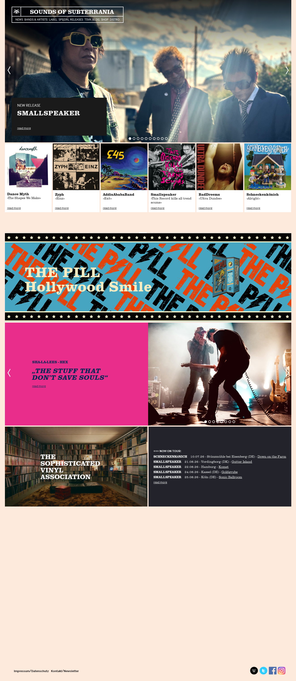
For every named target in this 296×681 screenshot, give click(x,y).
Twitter (263, 671)
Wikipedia (254, 671)
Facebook (272, 671)
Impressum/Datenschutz (31, 671)
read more (24, 128)
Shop (105, 19)
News (19, 19)
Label (53, 19)
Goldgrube (229, 472)
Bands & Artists (35, 19)
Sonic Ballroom (230, 477)
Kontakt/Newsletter (65, 671)
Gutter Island (242, 461)
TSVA (88, 19)
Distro (114, 19)
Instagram (282, 671)
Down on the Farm (272, 456)
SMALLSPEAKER (167, 461)
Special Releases (71, 19)
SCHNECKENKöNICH (170, 456)
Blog (96, 19)
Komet (224, 467)
